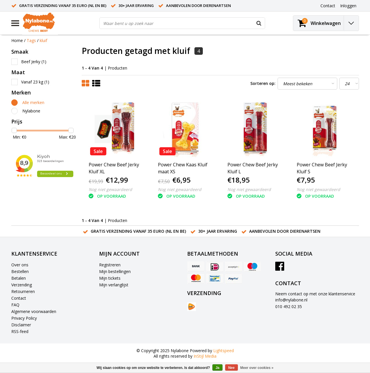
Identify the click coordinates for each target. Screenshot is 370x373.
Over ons (19, 265)
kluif (43, 40)
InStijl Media (205, 356)
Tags (31, 40)
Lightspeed (223, 350)
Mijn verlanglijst (113, 285)
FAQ (15, 305)
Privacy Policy (24, 318)
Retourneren (23, 291)
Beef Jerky (33, 61)
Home (17, 40)
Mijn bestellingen (115, 271)
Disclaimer (21, 324)
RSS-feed (19, 331)
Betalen (18, 278)
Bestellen (20, 271)
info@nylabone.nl (291, 300)
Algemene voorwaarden (33, 311)
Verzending (21, 285)
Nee (231, 368)
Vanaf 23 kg (35, 82)
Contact (18, 298)
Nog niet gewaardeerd (110, 189)
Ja (217, 368)
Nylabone (31, 111)
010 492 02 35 (288, 306)
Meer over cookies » (257, 368)
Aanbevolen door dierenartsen (198, 5)
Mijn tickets (110, 278)
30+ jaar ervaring (136, 5)
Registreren (110, 265)
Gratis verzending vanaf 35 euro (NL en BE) (62, 5)
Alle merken (33, 102)
